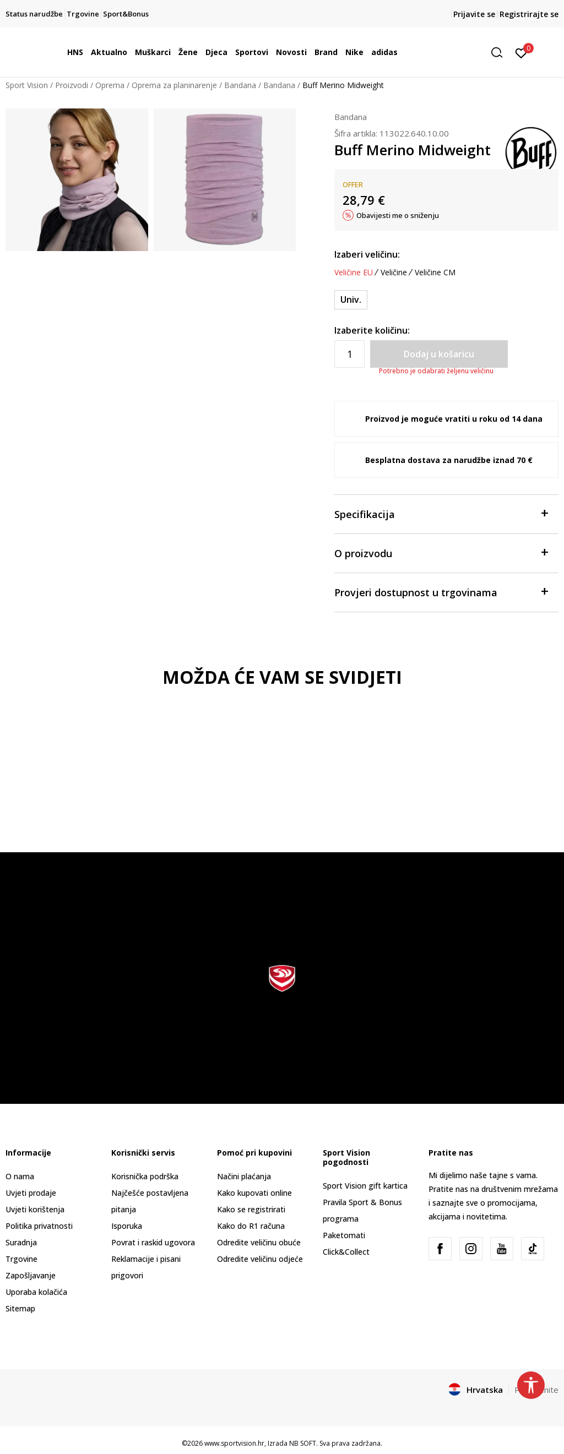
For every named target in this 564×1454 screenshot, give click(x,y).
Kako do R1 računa (251, 1226)
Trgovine (21, 1259)
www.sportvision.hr (234, 1443)
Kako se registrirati (251, 1209)
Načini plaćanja (244, 1176)
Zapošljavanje (31, 1275)
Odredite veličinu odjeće (260, 1259)
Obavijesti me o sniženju (397, 215)
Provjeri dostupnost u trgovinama (440, 591)
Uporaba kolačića (36, 1292)
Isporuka (126, 1226)
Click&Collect (346, 1251)
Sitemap (20, 1308)
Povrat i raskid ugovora (153, 1242)
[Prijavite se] (521, 52)
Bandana (240, 85)
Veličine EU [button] (353, 272)
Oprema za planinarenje (174, 85)
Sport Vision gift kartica (365, 1185)
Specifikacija (440, 513)
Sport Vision (27, 85)
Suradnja (21, 1242)
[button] (500, 52)
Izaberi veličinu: (367, 254)
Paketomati (344, 1235)
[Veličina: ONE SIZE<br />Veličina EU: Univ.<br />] (350, 299)
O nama (20, 1176)
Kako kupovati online (254, 1193)
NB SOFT (302, 1443)
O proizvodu (440, 552)
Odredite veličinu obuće (259, 1242)
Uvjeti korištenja (35, 1209)
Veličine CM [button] (435, 272)
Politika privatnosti (39, 1226)
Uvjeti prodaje (31, 1193)
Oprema (109, 85)
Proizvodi (71, 85)
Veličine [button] (394, 272)
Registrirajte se (529, 14)
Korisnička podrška (144, 1176)
